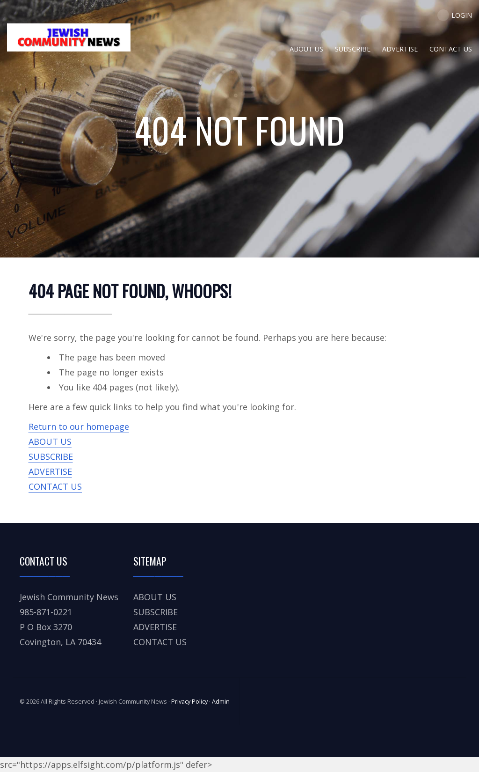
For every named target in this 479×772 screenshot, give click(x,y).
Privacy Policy (189, 702)
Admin (221, 702)
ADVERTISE (50, 471)
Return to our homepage (79, 426)
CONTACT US (55, 486)
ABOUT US (50, 441)
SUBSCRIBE (51, 456)
